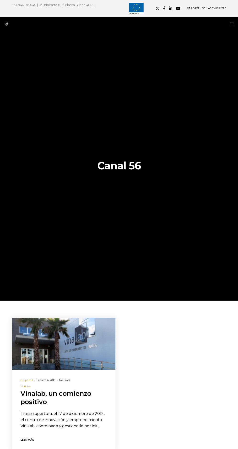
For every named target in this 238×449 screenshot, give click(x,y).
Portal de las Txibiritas (206, 8)
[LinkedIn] (170, 8)
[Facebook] (164, 8)
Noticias (26, 386)
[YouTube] (178, 8)
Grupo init (27, 380)
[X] (157, 8)
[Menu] (230, 24)
